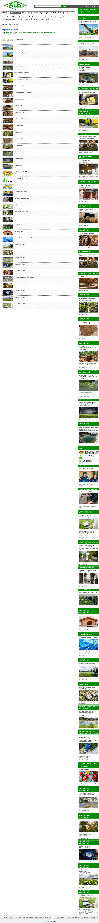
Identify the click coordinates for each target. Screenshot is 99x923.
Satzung (19, 19)
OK (42, 921)
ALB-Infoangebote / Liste (61, 17)
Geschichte (36, 19)
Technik (53, 13)
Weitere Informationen (51, 921)
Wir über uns (15, 13)
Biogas (46, 13)
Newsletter (44, 19)
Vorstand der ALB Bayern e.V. (11, 17)
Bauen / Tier (26, 13)
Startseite (6, 13)
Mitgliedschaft (26, 17)
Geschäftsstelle (36, 17)
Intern (60, 13)
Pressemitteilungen (9, 19)
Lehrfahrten (27, 19)
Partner (52, 19)
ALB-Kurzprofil (47, 17)
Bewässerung (37, 13)
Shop (66, 13)
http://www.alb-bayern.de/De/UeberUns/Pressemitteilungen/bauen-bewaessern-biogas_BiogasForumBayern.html (29, 34)
